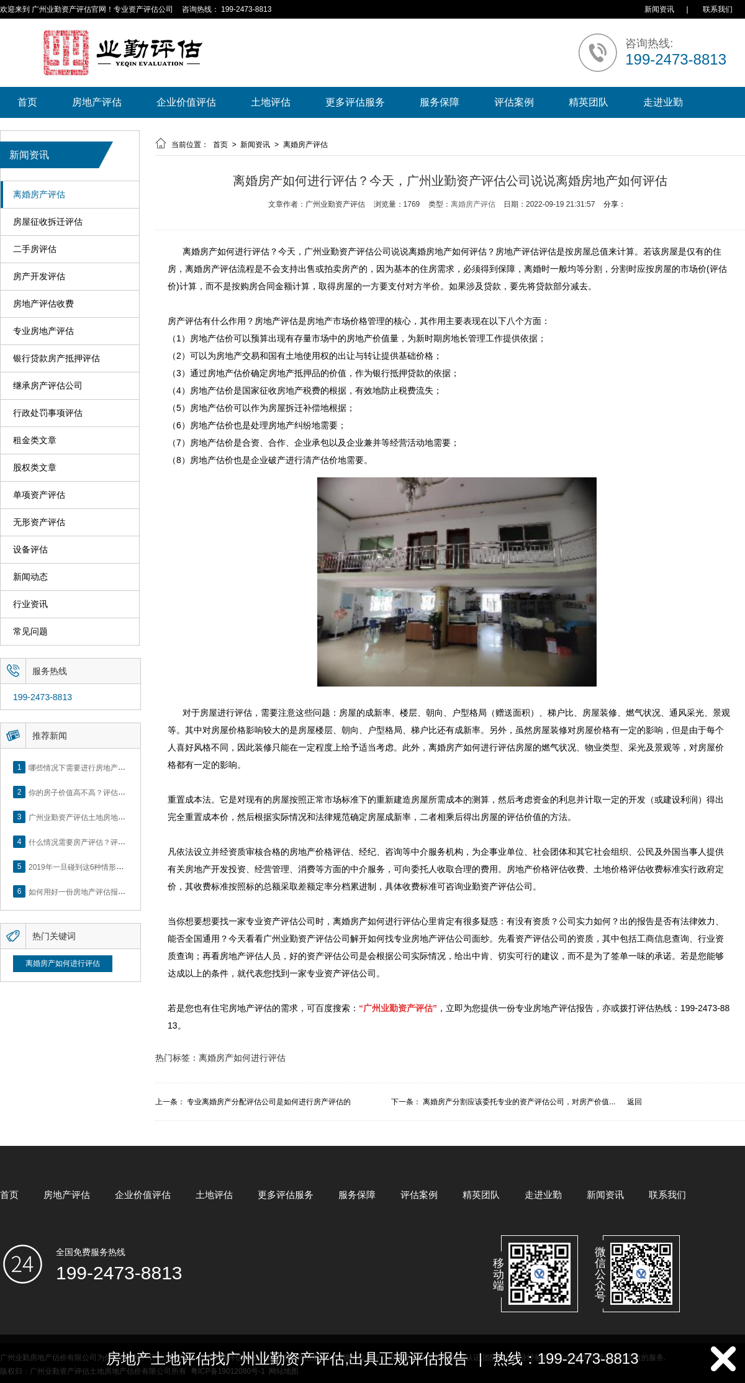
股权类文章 (34, 467)
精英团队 (588, 102)
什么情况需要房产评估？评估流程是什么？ (99, 841)
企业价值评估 (186, 102)
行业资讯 (30, 604)
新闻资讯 (659, 9)
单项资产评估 (39, 495)
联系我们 (718, 9)
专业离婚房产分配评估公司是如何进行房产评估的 (269, 1101)
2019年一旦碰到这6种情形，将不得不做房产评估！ (113, 866)
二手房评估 (34, 249)
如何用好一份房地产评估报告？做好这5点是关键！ (113, 891)
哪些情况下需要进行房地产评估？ (84, 767)
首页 (27, 102)
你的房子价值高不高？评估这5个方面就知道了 (105, 792)
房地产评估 (97, 102)
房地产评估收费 (43, 304)
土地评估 (271, 102)
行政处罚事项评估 (48, 413)
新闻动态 (30, 577)
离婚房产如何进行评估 (62, 963)
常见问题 (30, 631)
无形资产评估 (39, 522)
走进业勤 (663, 102)
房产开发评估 (39, 276)
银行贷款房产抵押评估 (56, 358)
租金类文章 (34, 440)
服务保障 (439, 102)
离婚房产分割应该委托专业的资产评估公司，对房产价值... (519, 1101)
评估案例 (514, 102)
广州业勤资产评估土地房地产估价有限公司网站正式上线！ (125, 817)
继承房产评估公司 (48, 385)
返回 (634, 1101)
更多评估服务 (355, 102)
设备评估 (30, 549)
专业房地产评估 (43, 331)
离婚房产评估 (39, 194)
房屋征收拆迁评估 (48, 222)
